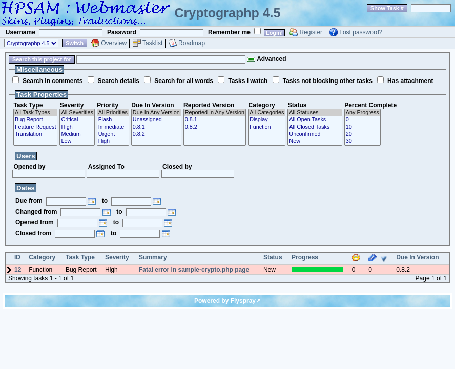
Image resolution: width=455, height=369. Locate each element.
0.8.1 (156, 127)
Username (20, 32)
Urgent (113, 134)
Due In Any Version (156, 112)
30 (362, 141)
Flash (113, 120)
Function (267, 127)
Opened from (34, 222)
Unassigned (156, 120)
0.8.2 (156, 134)
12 (17, 269)
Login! (274, 33)
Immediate (113, 127)
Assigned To (106, 166)
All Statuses (314, 112)
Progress (305, 257)
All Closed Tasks (314, 127)
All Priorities (113, 112)
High (77, 127)
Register (310, 32)
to (105, 200)
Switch (75, 43)
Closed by (177, 166)
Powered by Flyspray (225, 300)
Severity (72, 105)
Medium (77, 134)
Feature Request (35, 127)
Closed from (33, 233)
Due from (29, 200)
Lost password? (360, 32)
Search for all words (183, 81)
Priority (107, 105)
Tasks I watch (247, 81)
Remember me (229, 32)
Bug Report (35, 120)
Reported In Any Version (214, 112)
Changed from (36, 211)
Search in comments (52, 81)
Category (262, 105)
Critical (77, 120)
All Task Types (35, 112)
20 (362, 134)
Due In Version (152, 105)
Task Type (28, 105)
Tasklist (152, 43)
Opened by (29, 166)
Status (297, 105)
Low (77, 141)
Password (121, 32)
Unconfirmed (314, 134)
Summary (153, 257)
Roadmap (191, 43)
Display (267, 120)
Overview (114, 43)
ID (17, 257)
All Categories (267, 112)
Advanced (266, 59)
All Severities (77, 112)
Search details (118, 81)
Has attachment (410, 81)
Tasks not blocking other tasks (328, 81)
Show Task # (387, 8)
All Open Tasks (314, 120)
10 (362, 127)
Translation (35, 134)
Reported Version (208, 105)
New (314, 141)
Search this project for (41, 59)
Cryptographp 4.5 (228, 13)
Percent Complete (370, 105)
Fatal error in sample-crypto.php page (194, 269)
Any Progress (362, 112)
